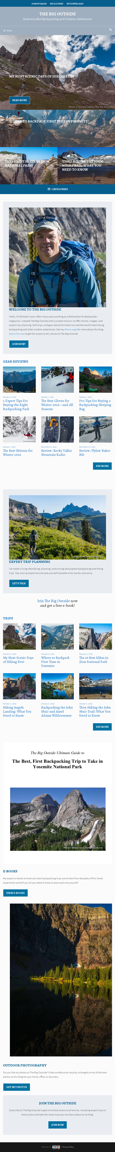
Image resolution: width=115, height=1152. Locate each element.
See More (102, 466)
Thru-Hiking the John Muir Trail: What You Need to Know (95, 711)
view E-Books (15, 893)
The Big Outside (57, 14)
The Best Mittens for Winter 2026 (18, 452)
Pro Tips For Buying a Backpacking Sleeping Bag (95, 404)
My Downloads (75, 3)
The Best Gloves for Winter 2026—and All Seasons (57, 404)
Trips (8, 618)
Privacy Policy (68, 1147)
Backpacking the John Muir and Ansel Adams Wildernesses (57, 711)
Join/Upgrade (39, 3)
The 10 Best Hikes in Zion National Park (93, 659)
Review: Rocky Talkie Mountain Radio (56, 452)
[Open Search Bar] (110, 30)
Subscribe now (17, 333)
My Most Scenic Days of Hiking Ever (18, 659)
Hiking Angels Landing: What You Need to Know (17, 711)
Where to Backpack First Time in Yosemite (55, 661)
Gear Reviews (15, 361)
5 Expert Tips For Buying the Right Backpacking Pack (16, 404)
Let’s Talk (19, 583)
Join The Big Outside (53, 600)
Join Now (57, 1125)
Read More (19, 100)
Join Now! (18, 344)
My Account (56, 3)
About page (70, 329)
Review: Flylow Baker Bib (94, 452)
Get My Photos (16, 1087)
